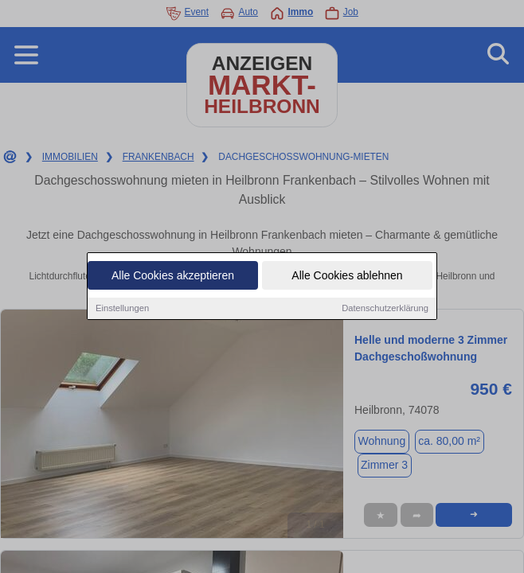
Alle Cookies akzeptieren (172, 277)
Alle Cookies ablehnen (346, 277)
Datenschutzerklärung (385, 309)
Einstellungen (122, 309)
